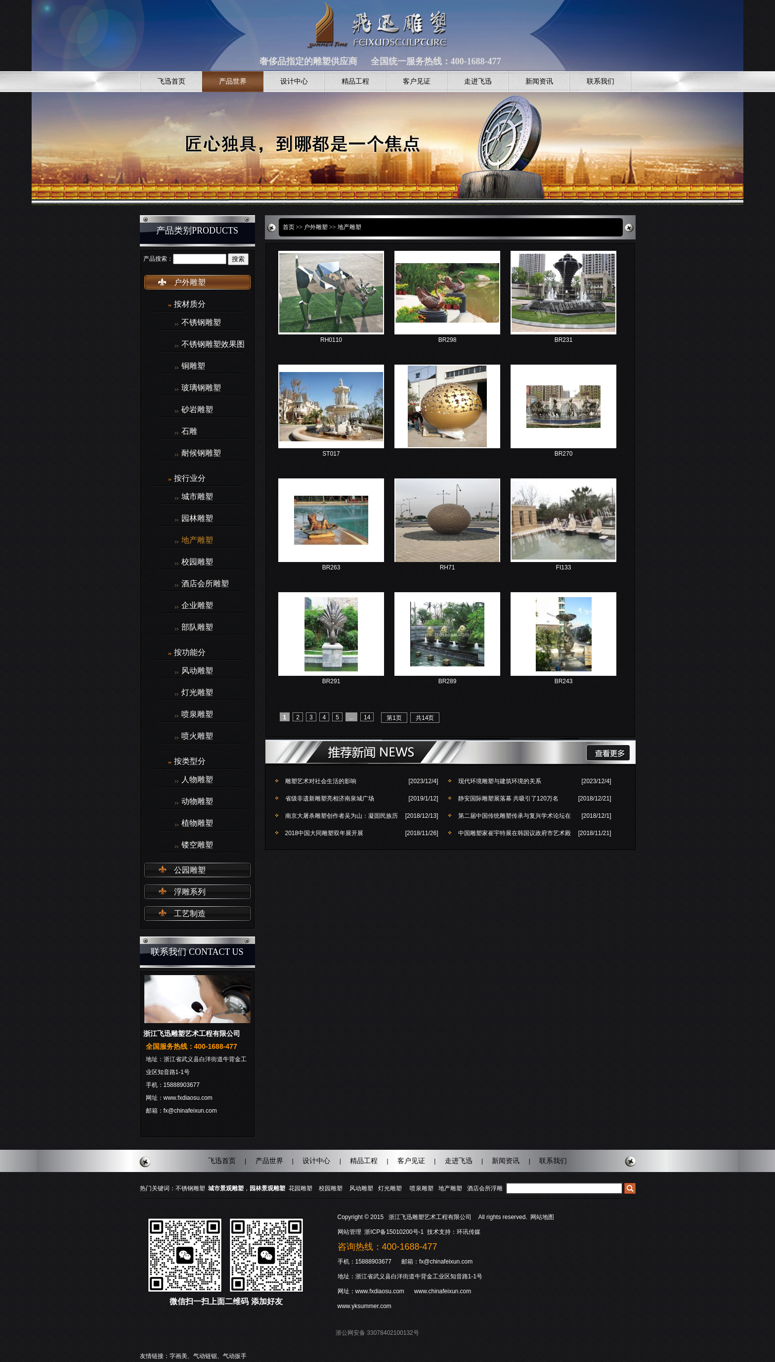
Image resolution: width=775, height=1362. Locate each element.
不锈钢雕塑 (201, 323)
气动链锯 (205, 1356)
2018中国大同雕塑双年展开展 (324, 833)
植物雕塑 (197, 823)
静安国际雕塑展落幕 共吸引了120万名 (508, 798)
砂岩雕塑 (197, 410)
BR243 (564, 681)
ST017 (331, 453)
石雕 (189, 431)
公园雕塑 (190, 870)
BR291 (331, 681)
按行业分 (190, 478)
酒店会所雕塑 (205, 584)
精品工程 (355, 81)
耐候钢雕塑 (201, 453)
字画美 (178, 1356)
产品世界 (233, 81)
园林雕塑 (197, 518)
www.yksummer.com (364, 1306)
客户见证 (417, 81)
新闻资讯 (539, 81)
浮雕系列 (190, 892)
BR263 (331, 567)
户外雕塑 (190, 282)
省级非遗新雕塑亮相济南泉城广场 (329, 798)
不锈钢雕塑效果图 (213, 344)
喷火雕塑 (197, 736)
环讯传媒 (468, 1231)
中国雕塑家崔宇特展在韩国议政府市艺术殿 (514, 833)
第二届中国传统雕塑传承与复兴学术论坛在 (514, 815)
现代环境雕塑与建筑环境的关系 (499, 781)
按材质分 (190, 304)
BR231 (564, 339)
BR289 (447, 681)
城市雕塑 (197, 497)
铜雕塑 (193, 366)
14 (367, 717)
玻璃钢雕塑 (201, 388)
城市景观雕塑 (226, 1188)
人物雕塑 (197, 780)
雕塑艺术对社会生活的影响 (320, 781)
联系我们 (600, 81)
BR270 (564, 453)
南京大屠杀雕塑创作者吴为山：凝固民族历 (341, 815)
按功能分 (190, 652)
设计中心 (294, 81)
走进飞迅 (478, 81)
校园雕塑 (197, 562)
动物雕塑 (197, 801)
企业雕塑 (197, 606)
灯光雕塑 (197, 693)
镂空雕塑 (197, 845)
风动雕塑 (197, 671)
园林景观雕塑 (267, 1188)
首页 (289, 227)
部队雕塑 (197, 627)
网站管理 (349, 1231)
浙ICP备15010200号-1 (394, 1231)
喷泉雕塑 (197, 714)
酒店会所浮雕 (485, 1188)
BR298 (447, 339)
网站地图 (542, 1217)
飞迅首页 (171, 81)
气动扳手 (235, 1356)
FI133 (563, 567)
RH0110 (331, 339)
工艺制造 (190, 913)
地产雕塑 (197, 540)
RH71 (447, 567)
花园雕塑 (300, 1188)
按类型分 (190, 761)
